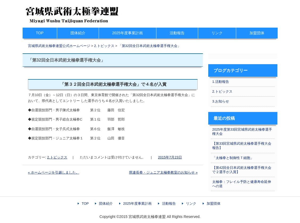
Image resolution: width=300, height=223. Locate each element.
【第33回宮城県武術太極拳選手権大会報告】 (241, 145)
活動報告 (177, 33)
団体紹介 (77, 33)
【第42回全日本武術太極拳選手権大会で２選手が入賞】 (241, 170)
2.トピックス (57, 157)
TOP (40, 33)
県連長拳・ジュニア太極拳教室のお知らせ (163, 172)
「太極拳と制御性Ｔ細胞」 (233, 158)
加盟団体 (256, 33)
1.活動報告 (220, 82)
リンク (217, 33)
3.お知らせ (220, 101)
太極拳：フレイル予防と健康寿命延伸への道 (241, 184)
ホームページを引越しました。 (53, 172)
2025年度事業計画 (127, 33)
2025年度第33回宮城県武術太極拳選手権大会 (242, 131)
